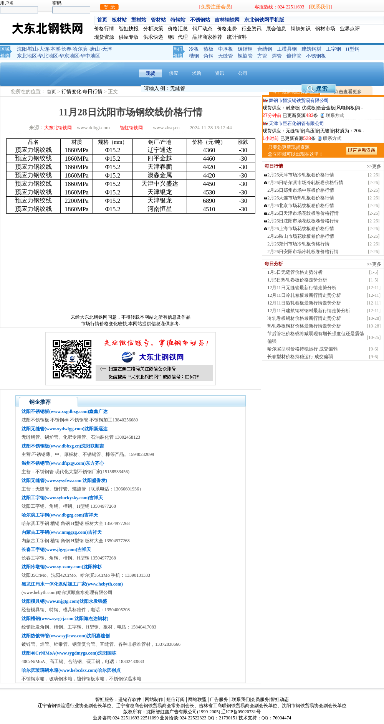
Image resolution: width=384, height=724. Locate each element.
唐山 (95, 49)
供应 (173, 73)
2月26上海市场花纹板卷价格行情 (300, 228)
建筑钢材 (311, 49)
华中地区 (90, 56)
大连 (44, 49)
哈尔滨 (80, 49)
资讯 (219, 73)
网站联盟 (197, 699)
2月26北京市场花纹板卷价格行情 (300, 205)
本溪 (55, 49)
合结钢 (264, 49)
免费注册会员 (216, 7)
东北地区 (27, 56)
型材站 (138, 20)
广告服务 (219, 699)
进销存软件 (129, 699)
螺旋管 (245, 56)
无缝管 (225, 56)
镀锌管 (293, 56)
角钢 (209, 56)
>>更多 (374, 166)
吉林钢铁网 (227, 20)
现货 (150, 73)
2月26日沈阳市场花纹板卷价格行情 (303, 221)
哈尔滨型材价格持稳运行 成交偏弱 (302, 349)
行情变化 (72, 91)
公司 (242, 73)
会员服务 (260, 699)
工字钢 (333, 49)
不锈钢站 (200, 20)
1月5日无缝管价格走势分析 (295, 272)
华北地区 (48, 56)
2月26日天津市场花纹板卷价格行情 (303, 213)
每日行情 (93, 91)
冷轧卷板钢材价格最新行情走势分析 (304, 318)
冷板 (194, 49)
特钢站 (177, 20)
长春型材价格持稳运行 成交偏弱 (300, 356)
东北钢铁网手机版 (264, 20)
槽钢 (194, 56)
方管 (262, 56)
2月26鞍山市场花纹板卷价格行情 (300, 236)
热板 (209, 49)
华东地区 (69, 56)
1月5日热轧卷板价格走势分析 (297, 280)
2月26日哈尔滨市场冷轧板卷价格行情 (305, 182)
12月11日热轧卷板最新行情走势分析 (304, 303)
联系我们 (320, 7)
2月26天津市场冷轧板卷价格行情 (300, 175)
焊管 (277, 56)
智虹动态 (279, 699)
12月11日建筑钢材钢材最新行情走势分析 (308, 310)
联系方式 (335, 115)
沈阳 (22, 49)
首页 (102, 20)
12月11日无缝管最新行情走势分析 (301, 287)
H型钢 (352, 49)
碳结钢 (245, 49)
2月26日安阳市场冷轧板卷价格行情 (303, 251)
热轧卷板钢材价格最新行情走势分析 (304, 326)
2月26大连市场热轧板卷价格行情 (300, 198)
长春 (66, 49)
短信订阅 (175, 699)
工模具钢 (287, 49)
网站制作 (154, 699)
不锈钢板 (316, 56)
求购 (196, 73)
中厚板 (225, 49)
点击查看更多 (348, 91)
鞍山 (33, 49)
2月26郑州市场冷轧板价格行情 (298, 244)
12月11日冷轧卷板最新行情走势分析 (304, 295)
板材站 (119, 20)
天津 (107, 49)
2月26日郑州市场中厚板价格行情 (300, 190)
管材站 (158, 20)
